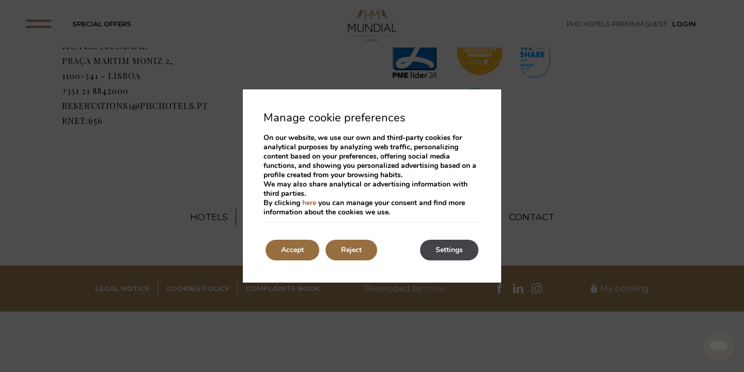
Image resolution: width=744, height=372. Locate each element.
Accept (292, 250)
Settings (449, 250)
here (309, 203)
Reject (351, 250)
